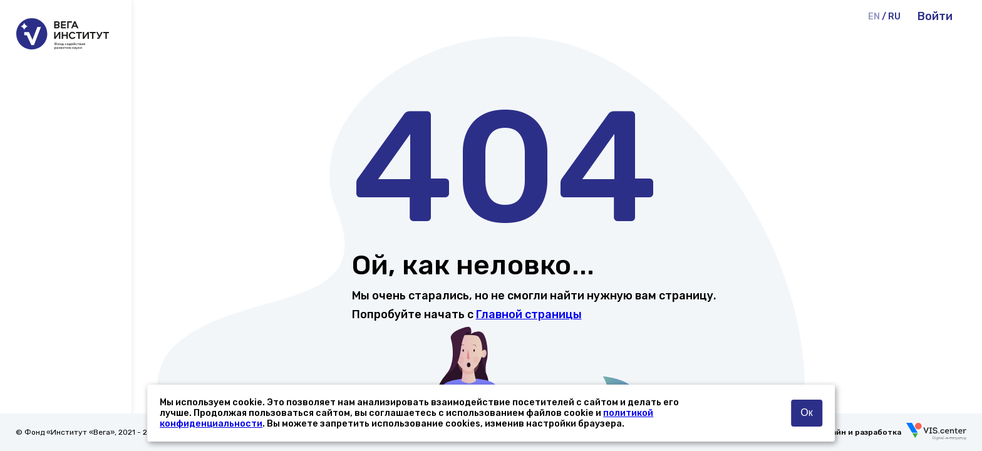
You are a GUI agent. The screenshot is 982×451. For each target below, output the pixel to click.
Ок (806, 412)
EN (874, 16)
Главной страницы (529, 314)
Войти (935, 16)
